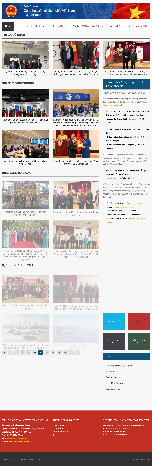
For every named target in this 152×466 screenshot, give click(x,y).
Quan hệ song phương (115, 377)
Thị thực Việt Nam (59, 425)
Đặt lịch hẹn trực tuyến (60, 432)
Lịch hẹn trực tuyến (136, 26)
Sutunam (147, 459)
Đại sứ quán (23, 26)
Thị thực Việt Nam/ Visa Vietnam (88, 26)
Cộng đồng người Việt (115, 389)
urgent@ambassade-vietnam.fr (119, 428)
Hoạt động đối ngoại (114, 383)
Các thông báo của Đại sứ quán (119, 365)
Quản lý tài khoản (58, 435)
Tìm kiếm (146, 26)
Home (8, 26)
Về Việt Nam (40, 26)
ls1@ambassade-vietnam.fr (135, 203)
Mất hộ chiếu (115, 26)
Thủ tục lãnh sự (60, 26)
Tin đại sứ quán (112, 371)
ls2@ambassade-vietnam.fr (124, 207)
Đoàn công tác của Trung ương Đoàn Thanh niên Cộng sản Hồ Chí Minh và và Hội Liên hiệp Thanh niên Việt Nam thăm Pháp (76, 256)
